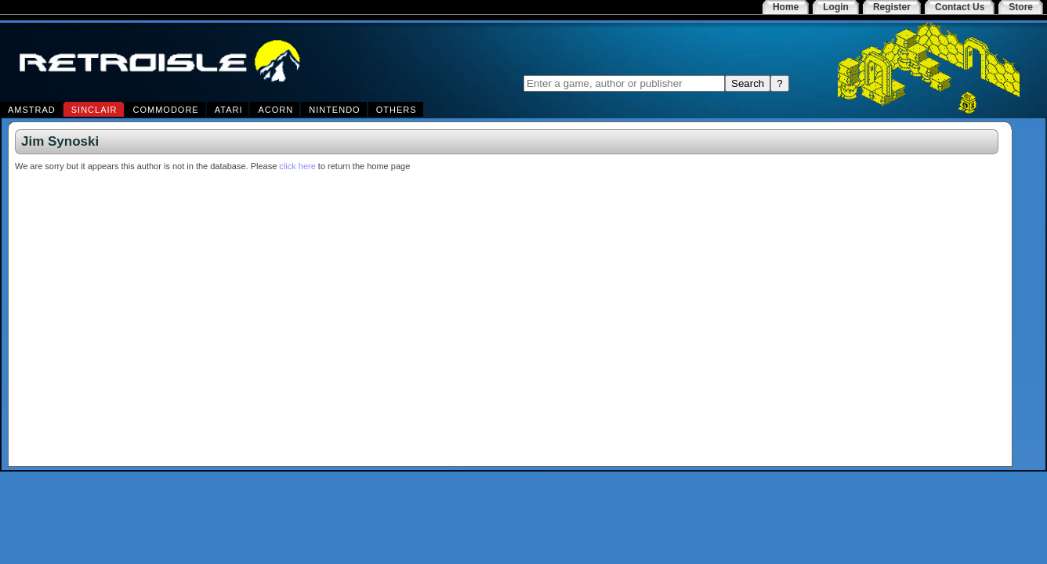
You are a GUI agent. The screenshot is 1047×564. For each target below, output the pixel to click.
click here (297, 166)
